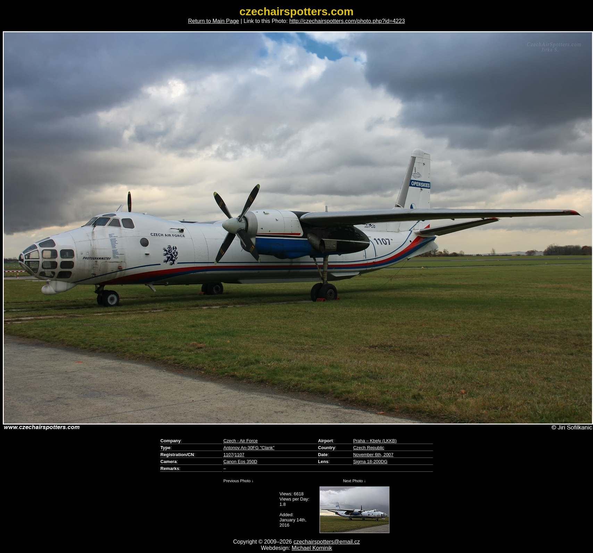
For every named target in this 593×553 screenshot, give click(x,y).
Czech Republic (368, 447)
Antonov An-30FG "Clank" (248, 447)
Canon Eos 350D (240, 461)
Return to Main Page (213, 21)
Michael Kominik (312, 548)
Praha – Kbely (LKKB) (374, 440)
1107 (228, 454)
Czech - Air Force (240, 440)
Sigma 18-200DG (370, 461)
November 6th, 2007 (373, 454)
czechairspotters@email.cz (326, 542)
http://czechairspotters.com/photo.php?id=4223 (347, 21)
